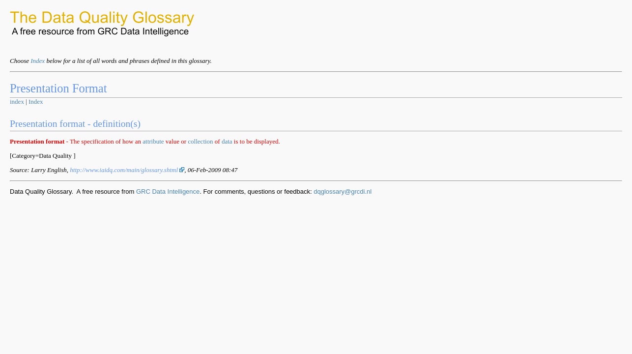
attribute (153, 141)
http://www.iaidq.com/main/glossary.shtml (127, 170)
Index (37, 60)
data (227, 141)
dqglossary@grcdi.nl (343, 191)
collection (200, 141)
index (17, 101)
